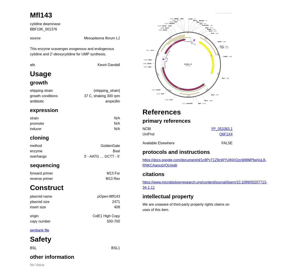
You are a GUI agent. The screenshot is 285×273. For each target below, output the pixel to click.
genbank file (39, 230)
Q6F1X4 (226, 134)
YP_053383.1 (221, 129)
